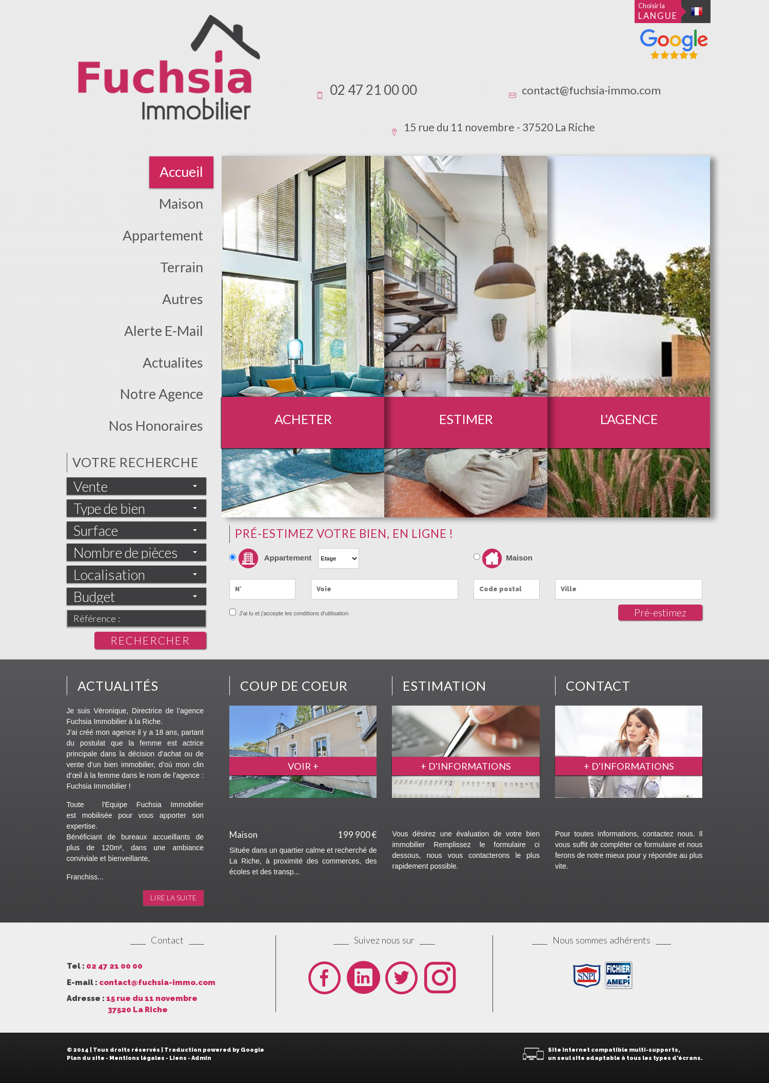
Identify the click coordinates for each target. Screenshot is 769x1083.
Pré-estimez (660, 612)
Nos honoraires (156, 425)
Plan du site (86, 1058)
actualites (173, 362)
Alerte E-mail (163, 331)
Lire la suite (173, 897)
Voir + (303, 766)
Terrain (181, 267)
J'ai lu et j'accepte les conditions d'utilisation (293, 613)
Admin (201, 1058)
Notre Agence (161, 394)
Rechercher (150, 640)
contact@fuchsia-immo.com (591, 90)
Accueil (181, 172)
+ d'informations (466, 766)
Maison (181, 203)
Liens (178, 1058)
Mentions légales (137, 1058)
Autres (182, 299)
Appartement (163, 235)
